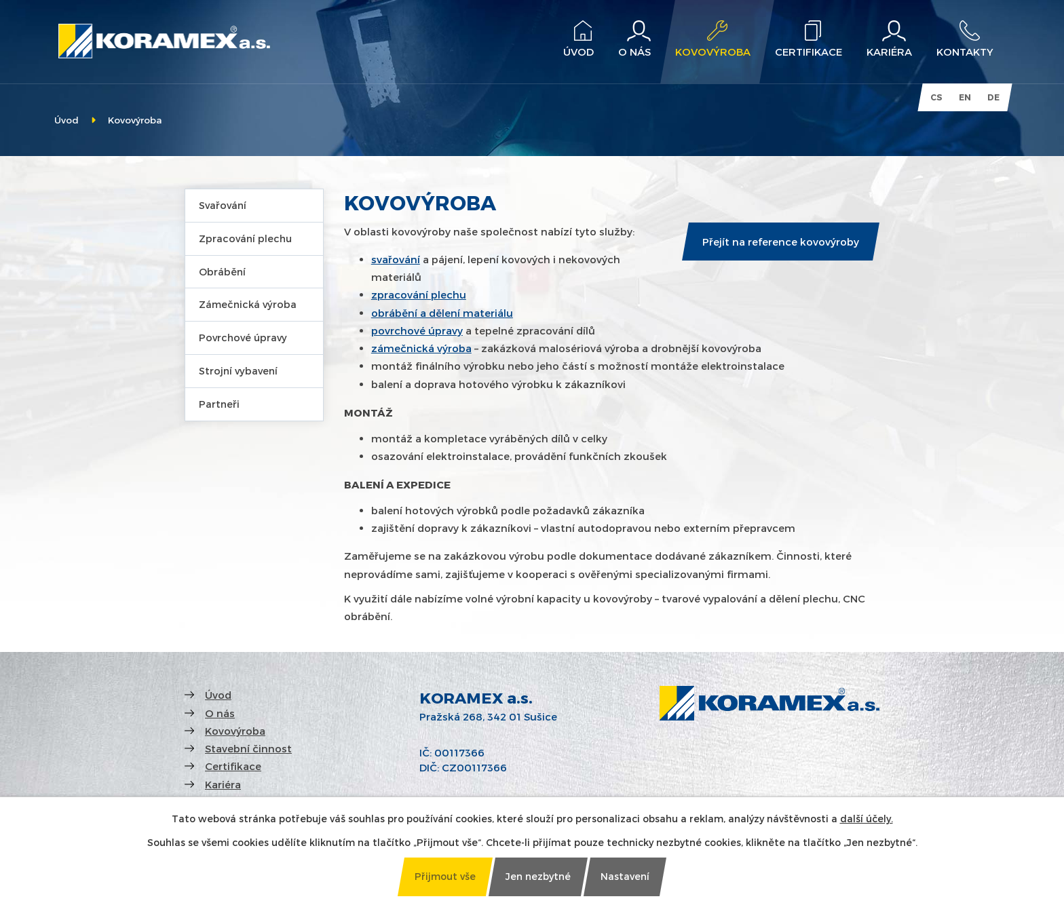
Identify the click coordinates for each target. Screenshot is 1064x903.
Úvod (66, 120)
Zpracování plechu (245, 238)
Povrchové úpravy (243, 337)
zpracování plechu (418, 294)
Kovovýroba (235, 731)
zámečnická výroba (421, 348)
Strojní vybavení (238, 371)
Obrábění (222, 271)
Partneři (219, 404)
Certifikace (233, 766)
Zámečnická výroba (248, 304)
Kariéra (223, 784)
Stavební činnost (248, 748)
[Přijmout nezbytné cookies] (538, 877)
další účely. (866, 818)
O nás (220, 713)
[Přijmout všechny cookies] (445, 877)
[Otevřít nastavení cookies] (625, 877)
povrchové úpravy (417, 330)
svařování (395, 259)
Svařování (222, 205)
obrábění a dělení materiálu (442, 313)
